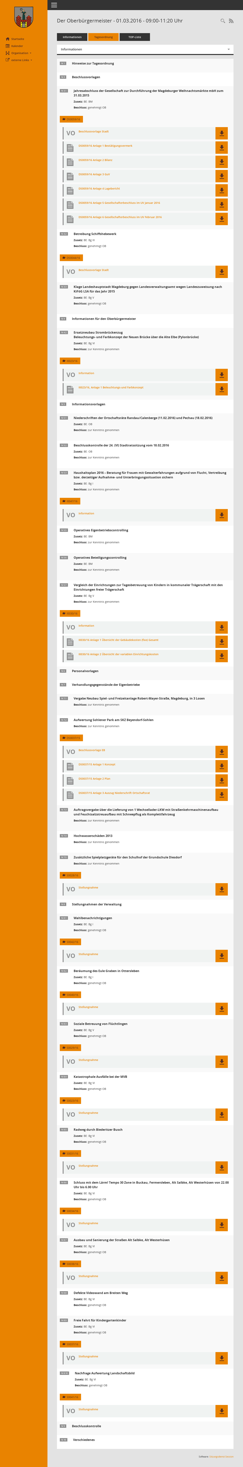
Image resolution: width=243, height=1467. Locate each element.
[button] (23, 53)
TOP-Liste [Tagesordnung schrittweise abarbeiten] (135, 37)
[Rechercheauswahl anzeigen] (223, 21)
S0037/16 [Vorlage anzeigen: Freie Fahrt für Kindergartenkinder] (72, 1344)
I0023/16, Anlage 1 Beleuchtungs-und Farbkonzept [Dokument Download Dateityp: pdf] (111, 387)
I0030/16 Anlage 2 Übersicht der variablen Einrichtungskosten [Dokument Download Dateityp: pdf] (119, 654)
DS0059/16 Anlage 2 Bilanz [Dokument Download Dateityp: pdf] (95, 160)
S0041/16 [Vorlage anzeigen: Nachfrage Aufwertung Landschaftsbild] (72, 1397)
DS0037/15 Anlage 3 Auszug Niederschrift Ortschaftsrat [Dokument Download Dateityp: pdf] (114, 793)
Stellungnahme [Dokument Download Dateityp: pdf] (88, 887)
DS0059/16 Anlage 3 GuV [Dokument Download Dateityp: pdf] (94, 174)
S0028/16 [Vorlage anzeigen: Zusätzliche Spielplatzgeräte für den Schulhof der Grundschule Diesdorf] (72, 875)
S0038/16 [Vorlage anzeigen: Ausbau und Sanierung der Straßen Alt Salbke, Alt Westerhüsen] (72, 1264)
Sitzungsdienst (221, 1456)
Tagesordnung (103, 37)
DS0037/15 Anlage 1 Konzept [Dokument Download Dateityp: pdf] (97, 764)
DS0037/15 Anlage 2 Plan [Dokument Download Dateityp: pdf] (94, 778)
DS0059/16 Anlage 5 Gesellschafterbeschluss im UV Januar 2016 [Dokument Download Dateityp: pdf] (119, 203)
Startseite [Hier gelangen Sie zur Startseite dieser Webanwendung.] (15, 39)
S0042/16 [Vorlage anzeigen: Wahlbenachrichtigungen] (72, 942)
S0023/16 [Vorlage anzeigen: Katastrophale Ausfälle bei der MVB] (72, 1100)
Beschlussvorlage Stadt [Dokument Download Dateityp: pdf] (94, 131)
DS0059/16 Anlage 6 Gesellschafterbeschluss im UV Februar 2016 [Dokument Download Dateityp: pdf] (120, 217)
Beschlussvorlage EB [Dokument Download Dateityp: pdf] (92, 750)
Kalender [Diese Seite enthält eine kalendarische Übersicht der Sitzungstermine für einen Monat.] (14, 46)
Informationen (72, 37)
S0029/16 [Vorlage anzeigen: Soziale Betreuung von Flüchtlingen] (72, 1047)
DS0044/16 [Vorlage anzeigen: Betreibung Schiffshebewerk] (73, 258)
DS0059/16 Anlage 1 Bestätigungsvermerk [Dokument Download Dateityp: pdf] (105, 145)
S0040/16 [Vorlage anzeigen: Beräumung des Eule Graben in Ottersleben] (72, 995)
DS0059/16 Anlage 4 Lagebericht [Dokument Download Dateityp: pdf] (99, 188)
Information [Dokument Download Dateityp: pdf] (86, 373)
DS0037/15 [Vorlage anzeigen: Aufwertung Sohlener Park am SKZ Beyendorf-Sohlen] (73, 738)
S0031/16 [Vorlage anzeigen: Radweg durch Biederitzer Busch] (72, 1153)
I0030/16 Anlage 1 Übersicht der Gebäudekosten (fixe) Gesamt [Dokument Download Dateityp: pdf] (119, 640)
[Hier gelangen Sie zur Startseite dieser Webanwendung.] (23, 17)
